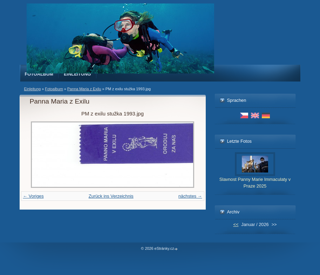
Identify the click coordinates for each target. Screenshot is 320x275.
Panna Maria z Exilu (84, 89)
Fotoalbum (39, 74)
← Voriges (33, 196)
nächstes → (190, 196)
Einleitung (77, 74)
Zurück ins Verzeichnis (111, 196)
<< (235, 224)
